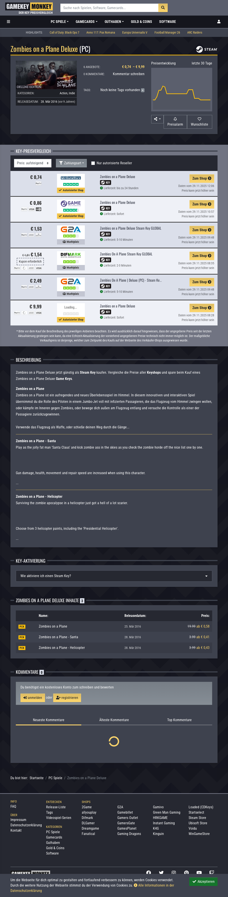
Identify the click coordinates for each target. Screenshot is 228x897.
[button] (157, 119)
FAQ (13, 806)
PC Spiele (55, 778)
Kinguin (158, 834)
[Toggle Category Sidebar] (8, 22)
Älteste (114, 720)
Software (167, 22)
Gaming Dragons (129, 834)
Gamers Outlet (127, 818)
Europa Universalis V (134, 32)
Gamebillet (125, 812)
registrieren (67, 698)
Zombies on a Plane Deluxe (117, 176)
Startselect (196, 812)
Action (63, 93)
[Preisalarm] (175, 122)
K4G (156, 828)
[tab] (114, 576)
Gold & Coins (141, 22)
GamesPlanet (126, 828)
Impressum (18, 820)
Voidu (193, 828)
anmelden (32, 698)
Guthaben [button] (113, 22)
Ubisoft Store (198, 823)
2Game (87, 807)
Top (179, 720)
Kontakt (16, 830)
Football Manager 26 (167, 32)
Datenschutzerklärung (26, 825)
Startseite (37, 778)
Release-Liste (56, 807)
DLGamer (88, 823)
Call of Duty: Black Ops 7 (64, 32)
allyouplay (89, 812)
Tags (49, 812)
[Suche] (109, 8)
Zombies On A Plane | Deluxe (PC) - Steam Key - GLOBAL (137, 280)
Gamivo (158, 807)
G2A (120, 807)
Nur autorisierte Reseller (114, 163)
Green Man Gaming (166, 812)
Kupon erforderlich (30, 261)
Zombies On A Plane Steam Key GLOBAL (126, 254)
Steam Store (197, 818)
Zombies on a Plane (53, 626)
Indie (72, 93)
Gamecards (54, 837)
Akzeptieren (203, 881)
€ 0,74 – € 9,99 (133, 67)
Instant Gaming (164, 823)
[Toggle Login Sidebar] (219, 22)
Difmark (87, 818)
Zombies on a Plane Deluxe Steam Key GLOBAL (130, 228)
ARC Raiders (194, 32)
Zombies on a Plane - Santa (58, 637)
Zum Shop (201, 178)
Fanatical (88, 834)
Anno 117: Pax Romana (100, 32)
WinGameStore (199, 834)
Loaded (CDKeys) (201, 807)
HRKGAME (160, 818)
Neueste (48, 720)
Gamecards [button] (85, 22)
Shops (86, 802)
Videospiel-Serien (58, 818)
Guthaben (53, 843)
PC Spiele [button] (58, 22)
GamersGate (126, 823)
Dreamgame (90, 828)
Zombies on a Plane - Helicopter (62, 648)
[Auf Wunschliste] (199, 122)
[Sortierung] (32, 163)
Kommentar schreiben (129, 74)
